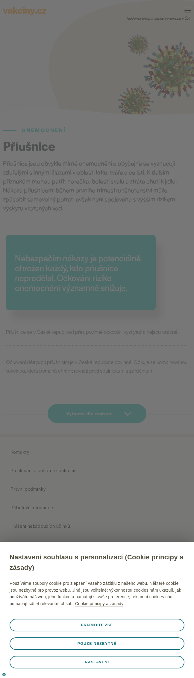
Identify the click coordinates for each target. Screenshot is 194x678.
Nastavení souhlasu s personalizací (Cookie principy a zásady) (97, 562)
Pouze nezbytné (97, 644)
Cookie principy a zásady (99, 603)
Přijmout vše (97, 625)
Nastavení (97, 662)
